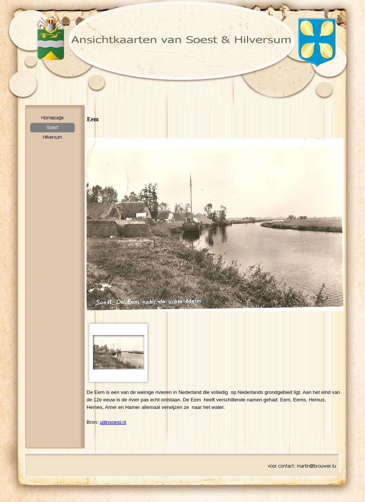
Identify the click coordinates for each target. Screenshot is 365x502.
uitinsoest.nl (113, 422)
